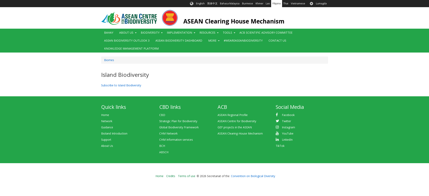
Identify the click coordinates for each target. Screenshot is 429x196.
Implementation (179, 32)
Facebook (288, 115)
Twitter (286, 121)
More (212, 40)
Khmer (259, 3)
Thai (285, 3)
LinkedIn (287, 139)
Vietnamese (298, 3)
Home (105, 115)
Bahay (108, 32)
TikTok (280, 146)
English (200, 3)
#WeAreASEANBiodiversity (243, 40)
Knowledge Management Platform (131, 48)
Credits (170, 176)
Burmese (247, 3)
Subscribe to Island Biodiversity (121, 85)
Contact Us (277, 40)
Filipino (277, 3)
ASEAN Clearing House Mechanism (233, 21)
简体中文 (212, 3)
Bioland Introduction (114, 133)
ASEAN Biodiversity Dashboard (178, 40)
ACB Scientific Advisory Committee (265, 32)
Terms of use (186, 176)
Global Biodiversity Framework (179, 127)
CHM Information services (176, 139)
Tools (227, 32)
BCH (162, 146)
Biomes (109, 60)
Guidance (107, 127)
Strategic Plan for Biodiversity (178, 121)
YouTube (287, 133)
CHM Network (168, 133)
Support (106, 139)
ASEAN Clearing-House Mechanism (240, 133)
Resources (207, 32)
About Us (126, 32)
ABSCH (163, 152)
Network (106, 121)
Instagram (288, 127)
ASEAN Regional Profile (233, 115)
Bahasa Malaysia (229, 3)
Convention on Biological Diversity (253, 176)
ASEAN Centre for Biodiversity (237, 121)
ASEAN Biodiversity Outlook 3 (127, 40)
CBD (162, 115)
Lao (268, 3)
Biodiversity (150, 32)
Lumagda (321, 3)
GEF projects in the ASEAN (235, 127)
